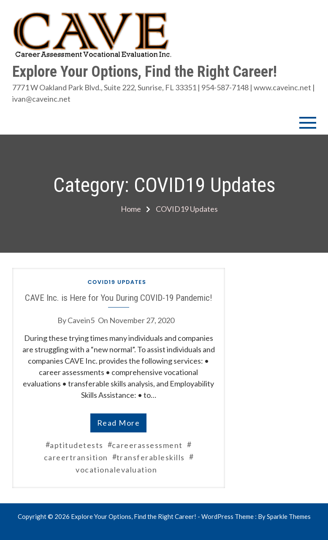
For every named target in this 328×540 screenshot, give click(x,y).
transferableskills (151, 457)
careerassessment (147, 445)
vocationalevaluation (116, 469)
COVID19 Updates (117, 282)
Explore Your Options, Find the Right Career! (144, 72)
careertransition (76, 457)
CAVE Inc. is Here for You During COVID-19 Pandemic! (118, 297)
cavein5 (81, 320)
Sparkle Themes (289, 516)
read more (118, 422)
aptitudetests (76, 445)
